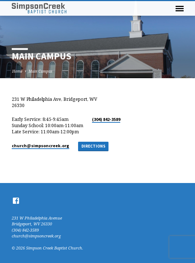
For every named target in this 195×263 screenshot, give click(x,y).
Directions (93, 146)
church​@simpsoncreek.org (40, 145)
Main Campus (40, 71)
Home (17, 71)
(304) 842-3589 (106, 119)
